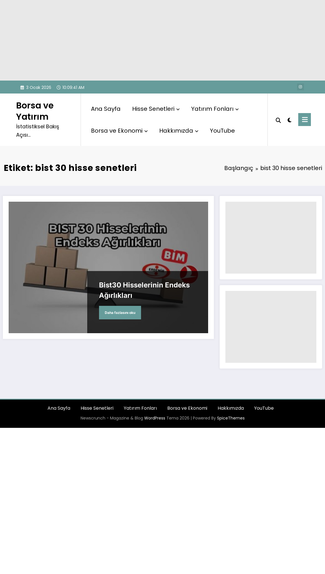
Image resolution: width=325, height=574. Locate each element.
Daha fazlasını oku (120, 312)
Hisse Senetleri (156, 109)
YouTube (222, 131)
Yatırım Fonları (215, 109)
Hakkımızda (178, 131)
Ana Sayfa (106, 109)
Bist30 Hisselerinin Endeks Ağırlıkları (144, 290)
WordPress (154, 418)
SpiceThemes (231, 418)
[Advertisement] (162, 40)
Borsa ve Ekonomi (119, 131)
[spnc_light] (290, 119)
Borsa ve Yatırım (35, 111)
